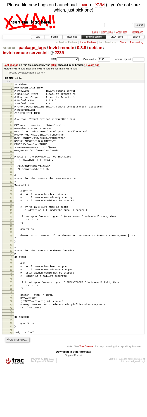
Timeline (53, 37)
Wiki (38, 37)
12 (11, 126)
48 (11, 261)
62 (11, 317)
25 (11, 174)
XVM (100, 4)
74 (11, 363)
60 (11, 310)
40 (11, 230)
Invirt (84, 4)
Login (95, 32)
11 (11, 123)
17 (11, 144)
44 (11, 246)
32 (11, 199)
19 (11, 152)
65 (11, 329)
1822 (54, 65)
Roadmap (72, 37)
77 (11, 374)
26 (11, 178)
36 (11, 215)
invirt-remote (61, 47)
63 (11, 321)
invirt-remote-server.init (26, 52)
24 (11, 170)
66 (11, 333)
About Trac (121, 32)
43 (11, 242)
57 (11, 298)
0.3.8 (81, 47)
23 (11, 168)
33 (11, 203)
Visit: (53, 59)
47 (11, 257)
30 (11, 192)
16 (11, 141)
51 (11, 276)
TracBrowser (86, 395)
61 (11, 313)
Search (136, 37)
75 (11, 366)
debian (95, 47)
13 (11, 130)
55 (11, 290)
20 (11, 156)
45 (11, 249)
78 (11, 378)
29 (11, 189)
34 (11, 207)
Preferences (137, 32)
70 (11, 348)
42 (11, 238)
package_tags (32, 47)
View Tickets (117, 37)
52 (11, 279)
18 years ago (92, 65)
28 (11, 185)
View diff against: (130, 59)
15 (11, 137)
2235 (59, 52)
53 (11, 283)
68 (11, 340)
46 (11, 253)
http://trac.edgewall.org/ (133, 411)
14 (11, 133)
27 (11, 181)
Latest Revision (88, 42)
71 (11, 352)
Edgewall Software (43, 411)
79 (11, 381)
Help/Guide (107, 32)
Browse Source (94, 37)
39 (11, 226)
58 (11, 302)
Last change (11, 65)
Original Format (73, 404)
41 (11, 234)
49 (11, 265)
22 (11, 164)
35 (11, 211)
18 (11, 148)
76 (11, 370)
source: (10, 47)
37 (11, 219)
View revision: (90, 59)
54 (11, 287)
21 (11, 160)
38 (11, 223)
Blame (123, 42)
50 (11, 272)
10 (11, 119)
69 (11, 344)
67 (11, 337)
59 (11, 306)
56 (11, 294)
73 (11, 360)
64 (11, 325)
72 (11, 356)
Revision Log (136, 42)
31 (11, 196)
